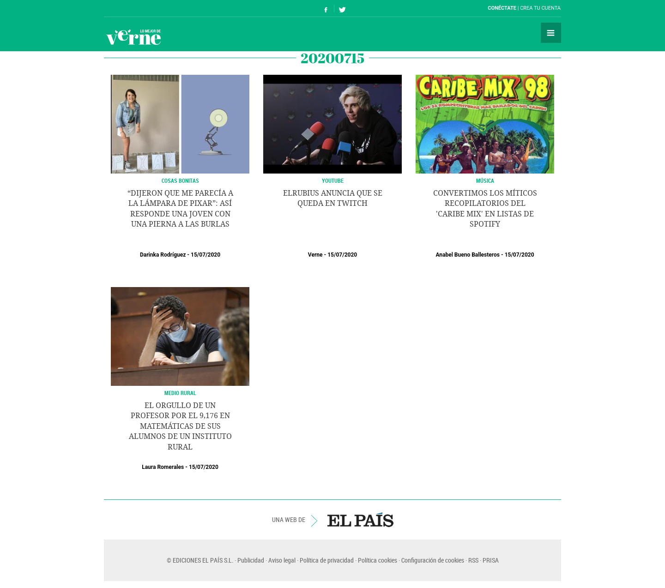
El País (132, 8)
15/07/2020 (205, 255)
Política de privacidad (327, 560)
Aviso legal (282, 560)
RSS (473, 560)
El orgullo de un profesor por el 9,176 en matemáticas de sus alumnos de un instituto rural (180, 426)
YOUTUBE (333, 180)
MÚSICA (485, 180)
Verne (133, 37)
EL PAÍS (360, 519)
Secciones (551, 33)
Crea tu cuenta (540, 8)
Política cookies (377, 560)
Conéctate (502, 8)
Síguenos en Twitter (342, 8)
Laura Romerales (163, 467)
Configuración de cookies (432, 560)
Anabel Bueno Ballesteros (467, 255)
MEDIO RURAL (180, 392)
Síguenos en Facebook (326, 8)
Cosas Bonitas (180, 180)
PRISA (491, 560)
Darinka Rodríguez (163, 255)
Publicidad (250, 560)
